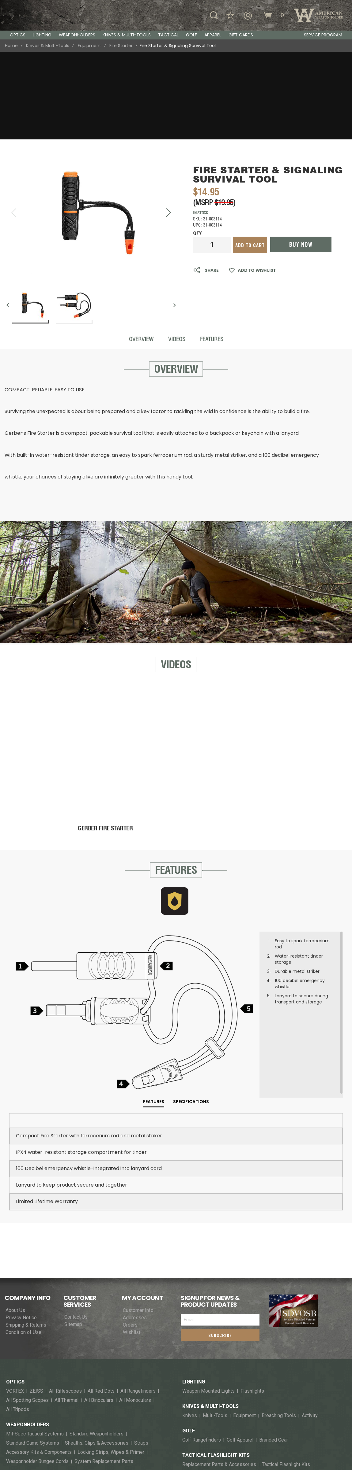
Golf (188, 1343)
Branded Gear (273, 1352)
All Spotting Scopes (27, 1312)
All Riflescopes (65, 1303)
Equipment (89, 45)
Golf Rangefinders (201, 1352)
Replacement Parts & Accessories (219, 1377)
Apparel (17, 1422)
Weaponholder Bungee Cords (37, 1373)
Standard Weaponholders (96, 1346)
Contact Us (76, 1229)
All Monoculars (135, 1312)
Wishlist (131, 1244)
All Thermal (66, 1312)
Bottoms (150, 1432)
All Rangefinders (138, 1303)
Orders (130, 1237)
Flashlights (20, 1407)
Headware (41, 1432)
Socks (13, 1441)
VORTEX (15, 1303)
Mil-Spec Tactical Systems (35, 1346)
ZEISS (36, 1303)
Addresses (135, 1230)
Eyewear (15, 1432)
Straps (141, 1355)
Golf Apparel (240, 1352)
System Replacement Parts (103, 1373)
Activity (310, 1328)
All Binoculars (98, 1312)
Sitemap (73, 1236)
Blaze (31, 1441)
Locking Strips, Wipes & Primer (111, 1364)
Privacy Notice (21, 1230)
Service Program (323, 35)
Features (211, 251)
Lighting (193, 1294)
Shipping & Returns (26, 1237)
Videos (176, 251)
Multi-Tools (215, 1328)
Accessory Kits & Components (39, 1364)
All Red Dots (101, 1303)
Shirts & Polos (95, 1432)
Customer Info (138, 1222)
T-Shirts (66, 1432)
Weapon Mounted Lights (142, 1398)
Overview (141, 251)
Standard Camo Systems (32, 1355)
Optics (15, 1294)
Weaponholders (27, 1337)
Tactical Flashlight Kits (216, 1367)
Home (11, 45)
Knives (189, 1328)
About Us (15, 1222)
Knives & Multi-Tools (47, 45)
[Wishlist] (283, 15)
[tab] (153, 1015)
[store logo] (36, 15)
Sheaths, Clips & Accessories (96, 1355)
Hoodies (126, 1432)
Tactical (18, 1389)
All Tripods (17, 1321)
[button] (168, 125)
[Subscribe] (220, 1247)
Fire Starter (121, 45)
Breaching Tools (279, 1328)
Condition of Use (23, 1244)
